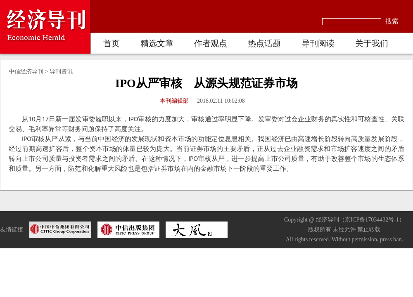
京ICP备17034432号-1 (372, 220)
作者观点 (210, 43)
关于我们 (371, 43)
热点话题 (264, 43)
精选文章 (156, 43)
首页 (111, 43)
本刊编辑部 (174, 101)
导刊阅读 (318, 43)
